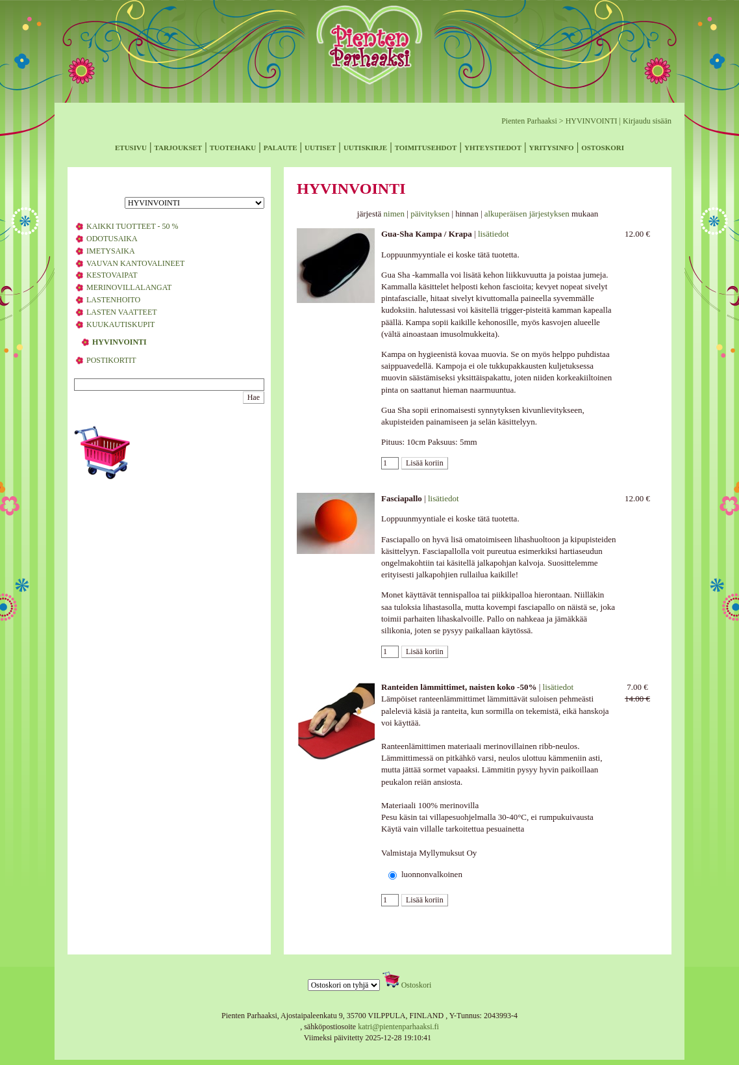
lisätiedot (493, 234)
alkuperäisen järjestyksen (527, 213)
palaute (280, 146)
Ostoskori (416, 985)
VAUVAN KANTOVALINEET (135, 263)
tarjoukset (178, 146)
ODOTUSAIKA (112, 238)
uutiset (320, 146)
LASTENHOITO (113, 299)
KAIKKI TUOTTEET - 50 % (132, 226)
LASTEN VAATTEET (121, 312)
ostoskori (602, 146)
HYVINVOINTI (592, 120)
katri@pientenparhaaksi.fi (398, 1026)
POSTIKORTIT (111, 360)
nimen (394, 213)
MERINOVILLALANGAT (128, 287)
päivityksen (429, 213)
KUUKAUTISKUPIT (120, 324)
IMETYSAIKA (110, 251)
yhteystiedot (492, 146)
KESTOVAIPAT (111, 275)
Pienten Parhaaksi (529, 120)
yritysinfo (551, 146)
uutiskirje (365, 146)
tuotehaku (233, 146)
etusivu (131, 146)
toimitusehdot (426, 146)
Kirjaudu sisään (647, 120)
